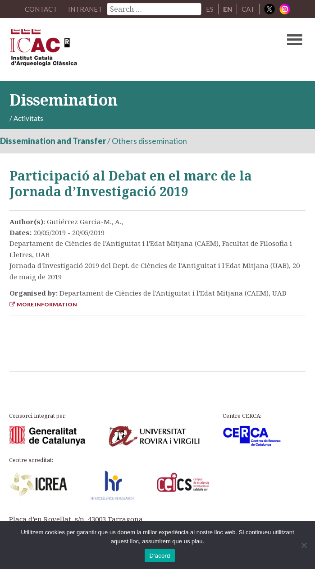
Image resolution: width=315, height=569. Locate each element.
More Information (43, 304)
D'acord (159, 555)
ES (210, 9)
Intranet (85, 9)
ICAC (125, 49)
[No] (303, 545)
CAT (248, 9)
